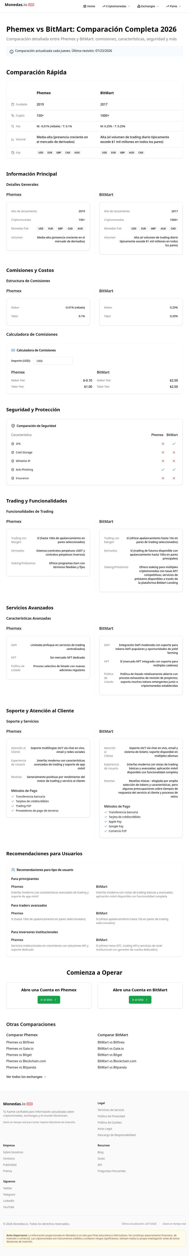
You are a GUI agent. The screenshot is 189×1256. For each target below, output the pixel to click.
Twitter (7, 1188)
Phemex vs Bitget (19, 1055)
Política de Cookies (110, 1122)
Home (89, 6)
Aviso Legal (105, 1129)
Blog (101, 1152)
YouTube (8, 1207)
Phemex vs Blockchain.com (26, 1061)
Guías (101, 1158)
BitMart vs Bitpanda (112, 1067)
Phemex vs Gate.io (19, 1048)
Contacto (9, 1158)
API (100, 1165)
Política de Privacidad (111, 1116)
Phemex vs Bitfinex (20, 1042)
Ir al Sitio (49, 1000)
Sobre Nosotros (13, 1152)
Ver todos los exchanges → (26, 1077)
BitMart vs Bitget (110, 1055)
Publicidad (9, 1165)
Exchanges (148, 6)
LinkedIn (8, 1201)
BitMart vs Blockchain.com (117, 1061)
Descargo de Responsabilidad (117, 1135)
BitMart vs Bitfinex (111, 1042)
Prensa (7, 1171)
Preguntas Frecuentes (112, 1171)
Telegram (9, 1194)
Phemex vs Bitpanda (21, 1067)
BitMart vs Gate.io (111, 1048)
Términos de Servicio (111, 1110)
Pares (173, 6)
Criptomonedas (116, 6)
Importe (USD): (21, 361)
